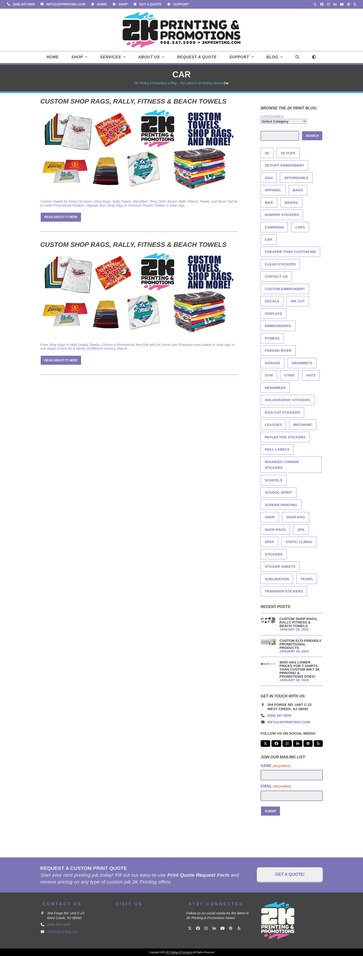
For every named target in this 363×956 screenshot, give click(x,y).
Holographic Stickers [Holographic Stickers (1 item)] (287, 400)
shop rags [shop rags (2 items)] (275, 530)
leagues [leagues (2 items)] (273, 425)
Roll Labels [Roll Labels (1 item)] (277, 449)
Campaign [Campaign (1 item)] (274, 227)
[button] (297, 57)
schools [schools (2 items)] (273, 480)
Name (276, 766)
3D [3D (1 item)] (267, 153)
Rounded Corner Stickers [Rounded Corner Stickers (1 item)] (282, 465)
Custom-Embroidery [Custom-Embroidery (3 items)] (285, 289)
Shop (123, 4)
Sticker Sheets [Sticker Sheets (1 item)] (280, 566)
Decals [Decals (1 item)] (272, 301)
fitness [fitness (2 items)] (272, 338)
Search (312, 136)
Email (276, 786)
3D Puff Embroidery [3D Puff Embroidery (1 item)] (284, 165)
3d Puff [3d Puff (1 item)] (288, 153)
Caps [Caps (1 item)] (300, 227)
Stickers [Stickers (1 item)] (274, 554)
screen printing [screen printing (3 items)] (281, 505)
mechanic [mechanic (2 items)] (302, 425)
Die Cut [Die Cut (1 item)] (298, 301)
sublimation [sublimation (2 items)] (277, 579)
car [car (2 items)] (269, 239)
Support (181, 4)
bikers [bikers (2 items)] (291, 202)
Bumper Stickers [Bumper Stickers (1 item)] (282, 215)
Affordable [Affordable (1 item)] (296, 178)
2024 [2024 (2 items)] (269, 178)
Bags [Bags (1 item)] (298, 190)
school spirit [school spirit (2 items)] (278, 492)
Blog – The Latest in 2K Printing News (195, 83)
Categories (272, 117)
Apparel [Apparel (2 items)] (273, 190)
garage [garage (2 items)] (272, 363)
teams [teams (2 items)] (306, 579)
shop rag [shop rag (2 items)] (295, 517)
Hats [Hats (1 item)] (310, 375)
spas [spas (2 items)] (269, 542)
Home (102, 4)
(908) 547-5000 (24, 4)
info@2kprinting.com (65, 4)
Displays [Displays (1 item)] (273, 314)
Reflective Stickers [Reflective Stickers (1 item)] (285, 437)
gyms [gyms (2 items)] (289, 375)
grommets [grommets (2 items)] (302, 363)
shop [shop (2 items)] (270, 517)
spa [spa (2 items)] (300, 530)
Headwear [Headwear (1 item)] (275, 388)
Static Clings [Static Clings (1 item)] (299, 542)
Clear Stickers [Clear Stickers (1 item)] (280, 264)
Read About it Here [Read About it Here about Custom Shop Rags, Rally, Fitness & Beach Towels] (60, 217)
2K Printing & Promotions (150, 83)
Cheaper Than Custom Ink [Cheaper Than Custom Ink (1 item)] (290, 252)
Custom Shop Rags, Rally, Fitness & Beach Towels (133, 101)
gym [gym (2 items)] (269, 375)
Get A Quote (150, 4)
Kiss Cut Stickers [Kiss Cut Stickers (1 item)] (282, 412)
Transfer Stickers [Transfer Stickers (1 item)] (284, 591)
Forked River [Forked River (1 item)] (278, 350)
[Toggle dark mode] (314, 57)
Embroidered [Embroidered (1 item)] (278, 326)
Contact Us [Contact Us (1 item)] (276, 276)
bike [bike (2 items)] (269, 202)
